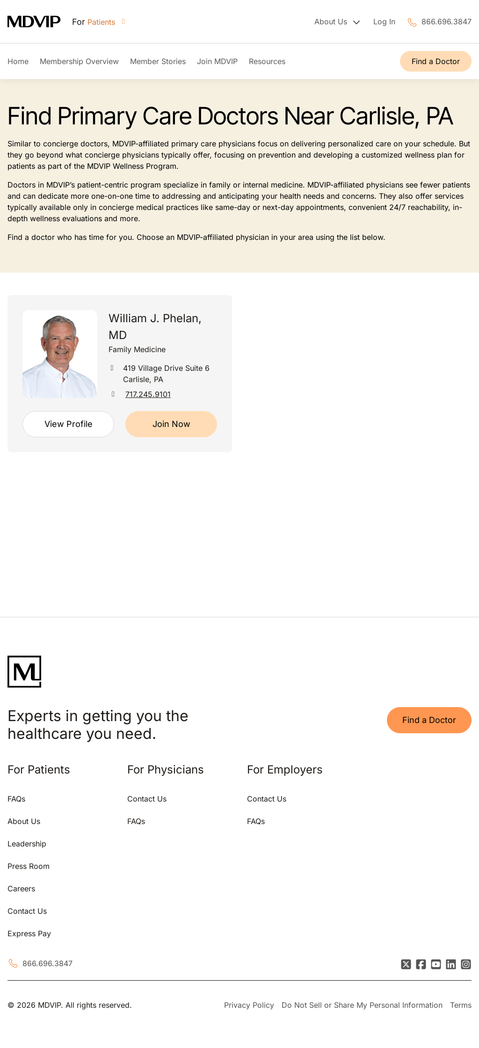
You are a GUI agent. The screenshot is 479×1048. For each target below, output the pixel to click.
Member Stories (158, 61)
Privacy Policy (249, 1005)
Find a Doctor (436, 61)
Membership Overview (79, 61)
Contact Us (27, 911)
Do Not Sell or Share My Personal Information (362, 1005)
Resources (267, 61)
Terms (461, 1005)
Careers (21, 888)
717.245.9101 (148, 394)
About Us (23, 821)
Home (18, 61)
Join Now (171, 424)
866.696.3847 (446, 21)
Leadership (26, 843)
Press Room (28, 866)
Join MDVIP (217, 61)
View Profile (68, 424)
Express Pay (29, 933)
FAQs (16, 798)
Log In (384, 21)
